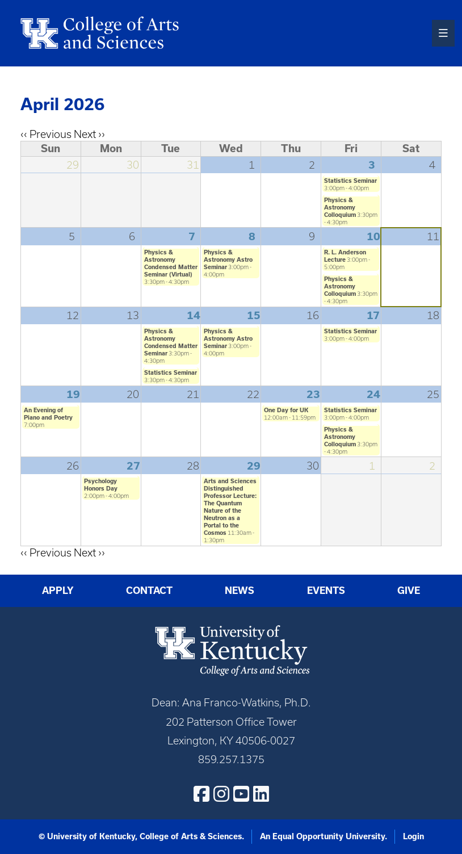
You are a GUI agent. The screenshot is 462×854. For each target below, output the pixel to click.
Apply (58, 590)
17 (373, 315)
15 (254, 315)
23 (313, 394)
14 (193, 315)
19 (73, 394)
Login (413, 836)
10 (373, 236)
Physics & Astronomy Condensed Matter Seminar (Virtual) (171, 263)
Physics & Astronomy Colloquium (340, 207)
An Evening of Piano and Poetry (48, 414)
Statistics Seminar (350, 180)
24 (373, 394)
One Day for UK (286, 410)
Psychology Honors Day (100, 485)
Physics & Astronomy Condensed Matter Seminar (171, 342)
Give (408, 590)
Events (326, 590)
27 (133, 466)
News (239, 590)
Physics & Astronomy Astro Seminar (228, 259)
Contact (149, 590)
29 (254, 466)
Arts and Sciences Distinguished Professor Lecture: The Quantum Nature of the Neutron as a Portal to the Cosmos (230, 507)
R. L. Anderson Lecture (345, 256)
